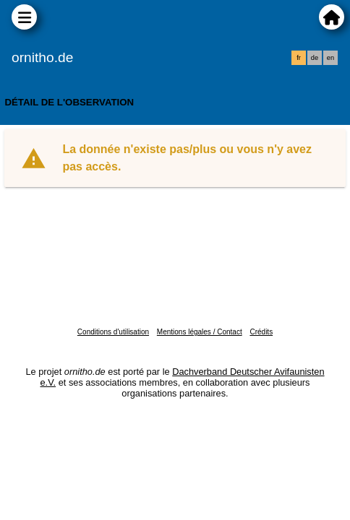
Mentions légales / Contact (199, 332)
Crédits (261, 332)
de (314, 57)
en (330, 57)
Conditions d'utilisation (113, 332)
